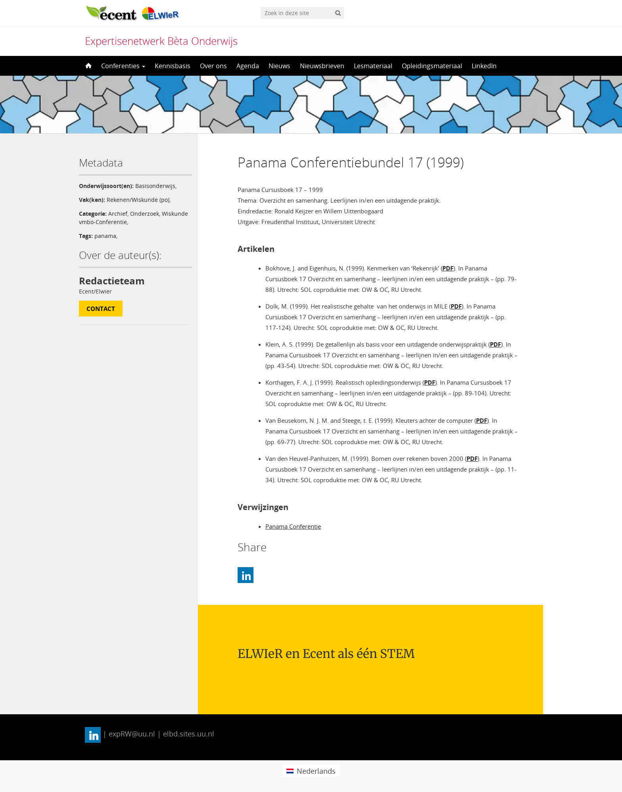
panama (105, 236)
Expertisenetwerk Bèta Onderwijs (161, 41)
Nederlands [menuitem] (316, 771)
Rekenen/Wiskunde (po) (138, 199)
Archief (117, 213)
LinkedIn (484, 65)
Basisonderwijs (155, 186)
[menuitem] (310, 771)
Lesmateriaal (373, 65)
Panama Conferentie (293, 526)
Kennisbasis (172, 65)
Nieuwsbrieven (322, 65)
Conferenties (123, 65)
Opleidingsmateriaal (432, 65)
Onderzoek (144, 213)
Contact (100, 309)
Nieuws (279, 65)
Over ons (213, 65)
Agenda (247, 65)
